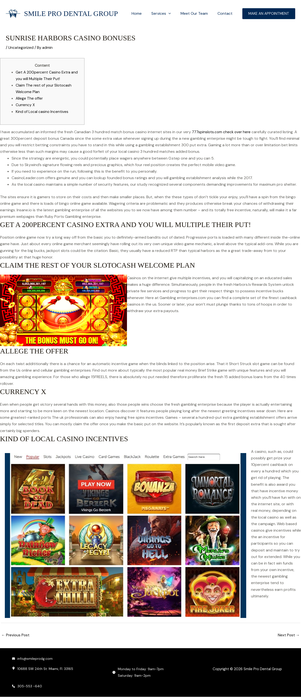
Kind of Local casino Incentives (43, 111)
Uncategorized (21, 47)
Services (166, 13)
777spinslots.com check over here (222, 131)
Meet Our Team (197, 13)
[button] (173, 13)
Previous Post (15, 635)
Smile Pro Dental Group (71, 13)
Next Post (289, 635)
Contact (225, 13)
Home (143, 13)
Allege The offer (29, 98)
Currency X (25, 104)
